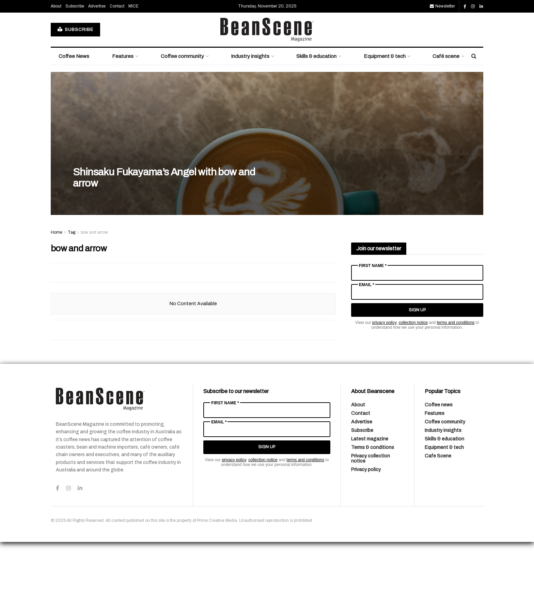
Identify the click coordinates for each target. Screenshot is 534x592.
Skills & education (316, 106)
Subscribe (74, 56)
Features (123, 106)
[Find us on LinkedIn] (481, 56)
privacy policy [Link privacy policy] (384, 372)
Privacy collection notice (370, 508)
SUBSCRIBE (75, 79)
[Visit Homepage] (267, 80)
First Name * (373, 315)
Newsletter (442, 56)
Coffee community (182, 106)
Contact (117, 56)
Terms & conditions (372, 497)
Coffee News (74, 106)
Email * (366, 334)
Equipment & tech (385, 106)
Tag (71, 282)
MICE (133, 56)
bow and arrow (94, 282)
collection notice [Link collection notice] (413, 372)
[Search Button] (473, 106)
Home (56, 282)
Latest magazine (369, 489)
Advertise (97, 56)
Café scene (446, 106)
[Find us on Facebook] (465, 56)
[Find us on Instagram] (473, 56)
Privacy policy (366, 519)
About (56, 56)
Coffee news (439, 454)
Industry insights (250, 106)
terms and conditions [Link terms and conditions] (456, 372)
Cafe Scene (438, 506)
